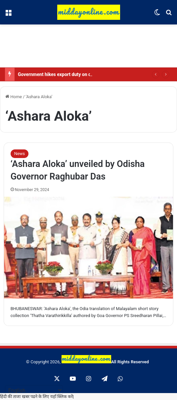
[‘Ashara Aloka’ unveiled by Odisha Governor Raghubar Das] (88, 248)
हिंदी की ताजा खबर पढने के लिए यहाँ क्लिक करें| (37, 396)
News (19, 153)
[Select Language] (34, 390)
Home (13, 96)
